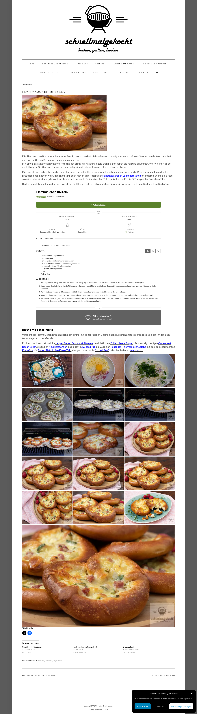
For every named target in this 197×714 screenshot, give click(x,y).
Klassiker (59, 661)
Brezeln (32, 661)
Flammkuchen (40, 661)
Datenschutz (122, 73)
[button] (191, 693)
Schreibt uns (78, 73)
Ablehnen (160, 706)
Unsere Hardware (125, 64)
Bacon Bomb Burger (161, 675)
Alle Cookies (142, 706)
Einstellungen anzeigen (181, 706)
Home (31, 64)
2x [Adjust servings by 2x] (153, 251)
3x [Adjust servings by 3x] (158, 251)
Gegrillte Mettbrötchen (32, 647)
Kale (90, 710)
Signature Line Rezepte (56, 64)
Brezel (28, 661)
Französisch (48, 661)
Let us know (97, 319)
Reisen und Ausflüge (155, 64)
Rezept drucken (98, 205)
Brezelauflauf (128, 647)
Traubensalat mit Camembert (85, 647)
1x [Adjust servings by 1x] (148, 251)
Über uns (82, 64)
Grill (54, 661)
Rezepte (100, 64)
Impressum (143, 73)
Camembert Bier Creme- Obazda (41, 675)
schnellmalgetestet (51, 73)
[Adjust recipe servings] (126, 232)
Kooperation (100, 73)
